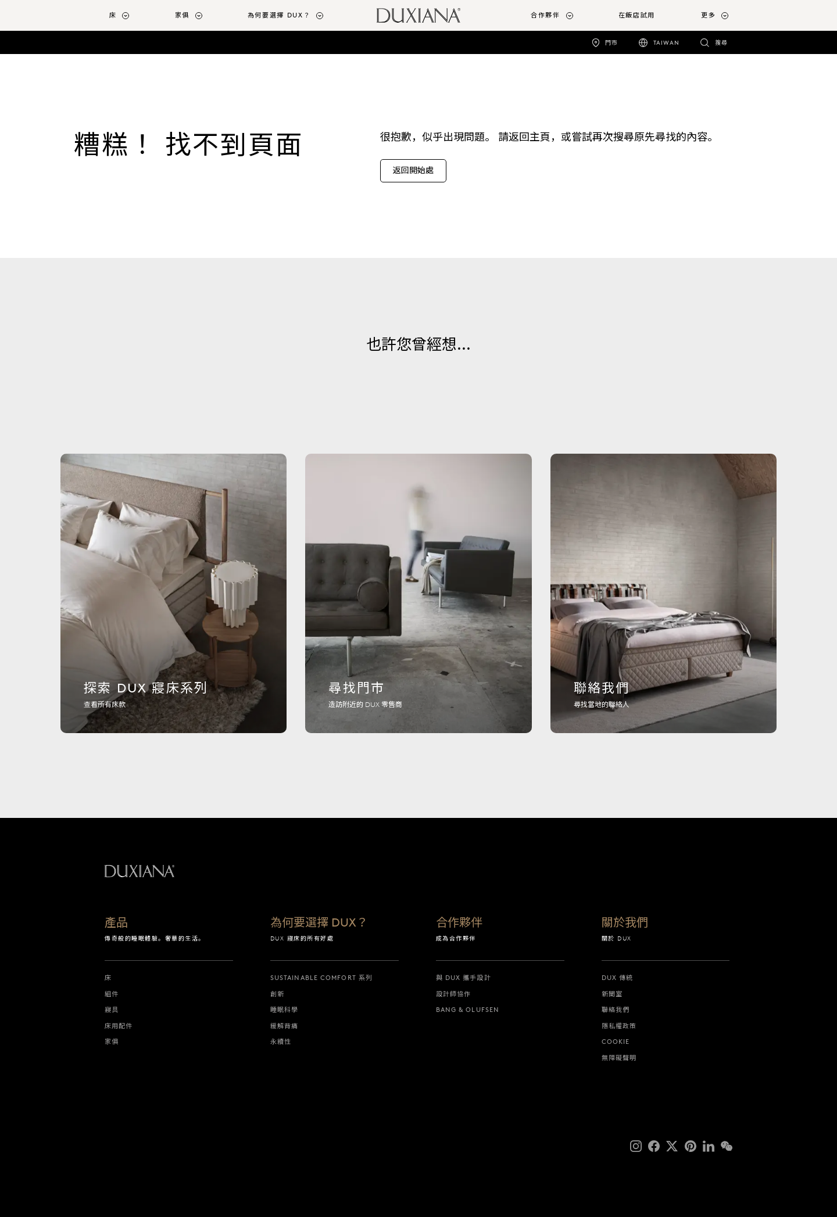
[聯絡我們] (663, 600)
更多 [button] (708, 15)
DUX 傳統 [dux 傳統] (618, 978)
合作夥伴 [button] (545, 15)
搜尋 (721, 42)
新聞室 (612, 994)
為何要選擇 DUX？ (319, 923)
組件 (112, 994)
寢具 (112, 1010)
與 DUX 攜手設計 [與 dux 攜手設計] (463, 978)
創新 (277, 994)
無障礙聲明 (619, 1058)
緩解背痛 (284, 1026)
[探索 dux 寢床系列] (173, 600)
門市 (611, 42)
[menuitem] (137, 15)
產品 (116, 923)
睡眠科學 (284, 1010)
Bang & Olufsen (467, 1010)
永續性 (280, 1041)
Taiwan (666, 42)
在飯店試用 (636, 15)
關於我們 (625, 923)
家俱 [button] (182, 15)
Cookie (616, 1041)
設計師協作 (453, 994)
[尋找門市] (418, 600)
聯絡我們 (615, 1010)
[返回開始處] (413, 170)
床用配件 (119, 1026)
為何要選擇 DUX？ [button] (279, 15)
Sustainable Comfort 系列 (321, 978)
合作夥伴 (459, 923)
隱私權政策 (619, 1026)
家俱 (112, 1041)
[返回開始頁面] (418, 15)
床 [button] (113, 15)
